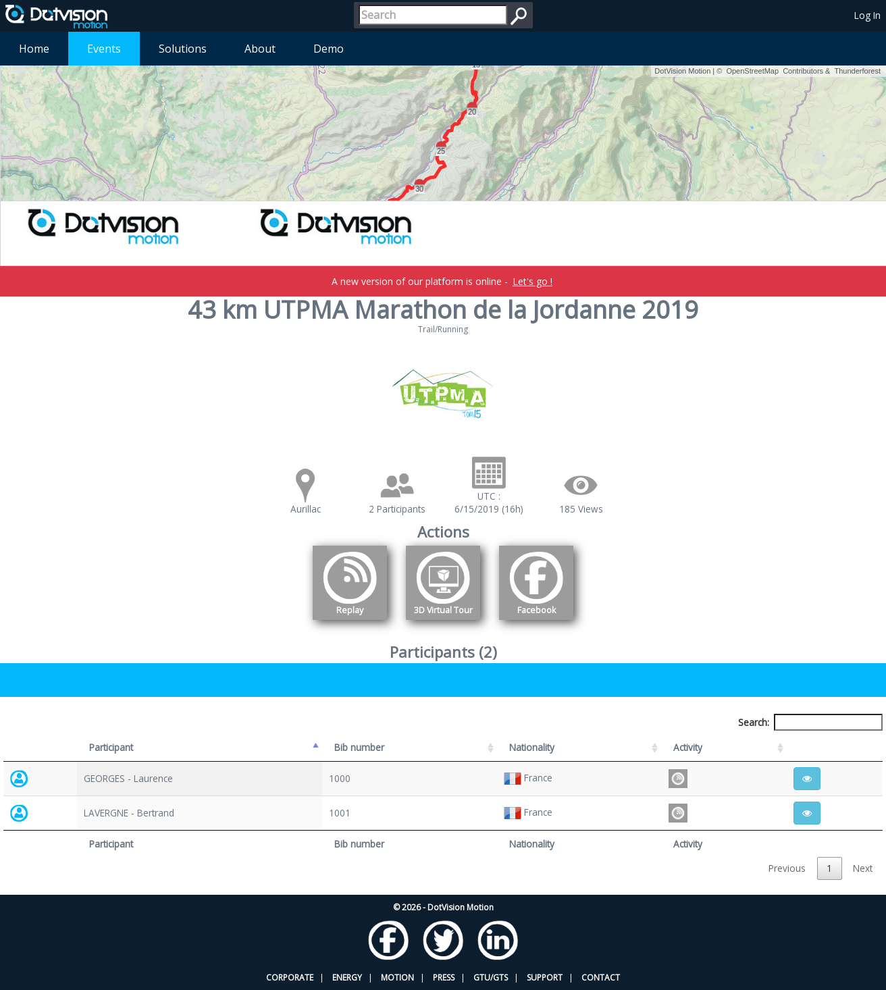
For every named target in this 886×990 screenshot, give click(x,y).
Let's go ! (532, 281)
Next (862, 868)
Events (104, 48)
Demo (328, 48)
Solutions (183, 48)
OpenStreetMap (752, 71)
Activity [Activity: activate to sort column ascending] (687, 747)
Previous (787, 868)
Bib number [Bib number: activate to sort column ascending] (359, 747)
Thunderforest (858, 71)
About (260, 48)
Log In (867, 15)
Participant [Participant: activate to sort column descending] (111, 747)
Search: (810, 722)
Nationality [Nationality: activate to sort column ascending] (531, 747)
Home (34, 48)
